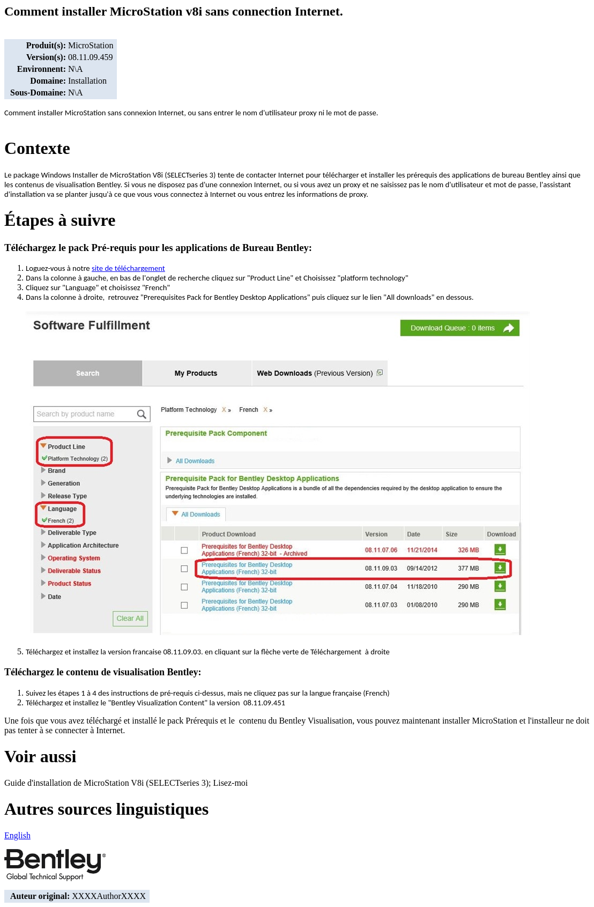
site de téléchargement (128, 268)
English (17, 835)
